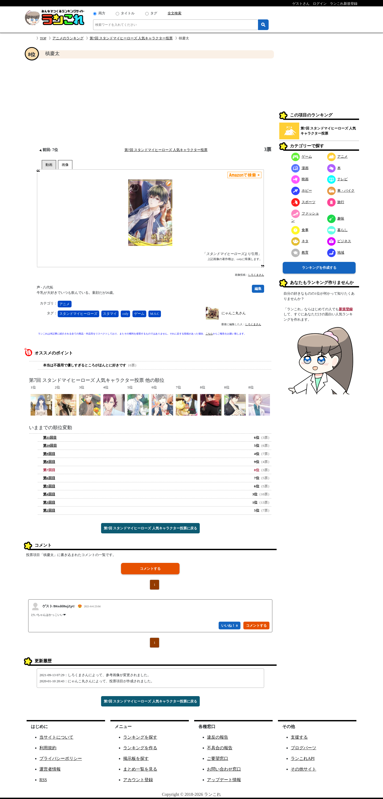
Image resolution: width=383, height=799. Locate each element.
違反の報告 (217, 737)
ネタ (300, 241)
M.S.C (154, 314)
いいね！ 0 (229, 626)
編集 (258, 289)
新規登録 (346, 309)
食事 (300, 230)
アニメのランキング (68, 38)
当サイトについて (56, 737)
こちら (209, 333)
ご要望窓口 (217, 758)
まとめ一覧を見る (140, 769)
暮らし (337, 230)
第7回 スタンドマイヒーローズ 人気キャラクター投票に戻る (150, 528)
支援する (299, 737)
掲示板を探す (136, 758)
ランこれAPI (303, 758)
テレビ (337, 179)
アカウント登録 (138, 779)
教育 (300, 252)
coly (125, 314)
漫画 (300, 168)
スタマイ (110, 314)
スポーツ (303, 202)
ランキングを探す (140, 737)
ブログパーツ (303, 748)
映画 (300, 179)
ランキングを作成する (319, 268)
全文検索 (174, 13)
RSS (43, 779)
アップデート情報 (224, 779)
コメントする (150, 569)
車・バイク (341, 191)
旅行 (335, 202)
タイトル (128, 13)
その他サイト (303, 769)
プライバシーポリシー (60, 758)
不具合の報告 (219, 748)
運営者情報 (50, 769)
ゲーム (139, 314)
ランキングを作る (140, 748)
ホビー (301, 191)
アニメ (64, 304)
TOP (43, 38)
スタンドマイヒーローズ (78, 314)
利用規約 (47, 748)
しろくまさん (256, 274)
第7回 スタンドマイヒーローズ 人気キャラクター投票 (131, 38)
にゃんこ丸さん (234, 313)
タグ (153, 13)
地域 (335, 252)
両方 (101, 13)
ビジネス (339, 241)
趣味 (335, 218)
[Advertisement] (150, 102)
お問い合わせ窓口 (224, 769)
